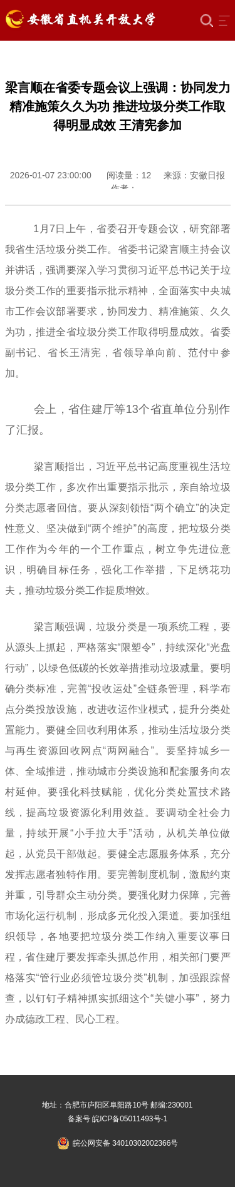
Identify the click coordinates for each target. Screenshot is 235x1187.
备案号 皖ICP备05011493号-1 (117, 1118)
